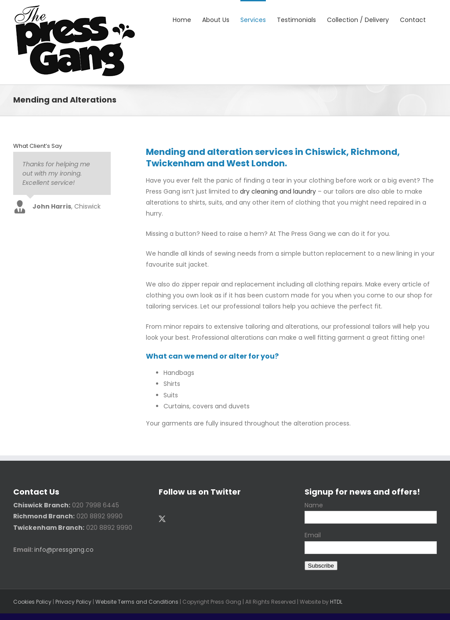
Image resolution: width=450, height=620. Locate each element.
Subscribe (321, 565)
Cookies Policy (32, 601)
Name (314, 505)
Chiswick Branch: (41, 505)
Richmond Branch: (44, 516)
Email (313, 535)
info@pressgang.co (64, 549)
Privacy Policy (73, 601)
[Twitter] (162, 518)
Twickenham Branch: (48, 527)
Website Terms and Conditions (136, 601)
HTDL (336, 601)
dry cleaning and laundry (278, 191)
